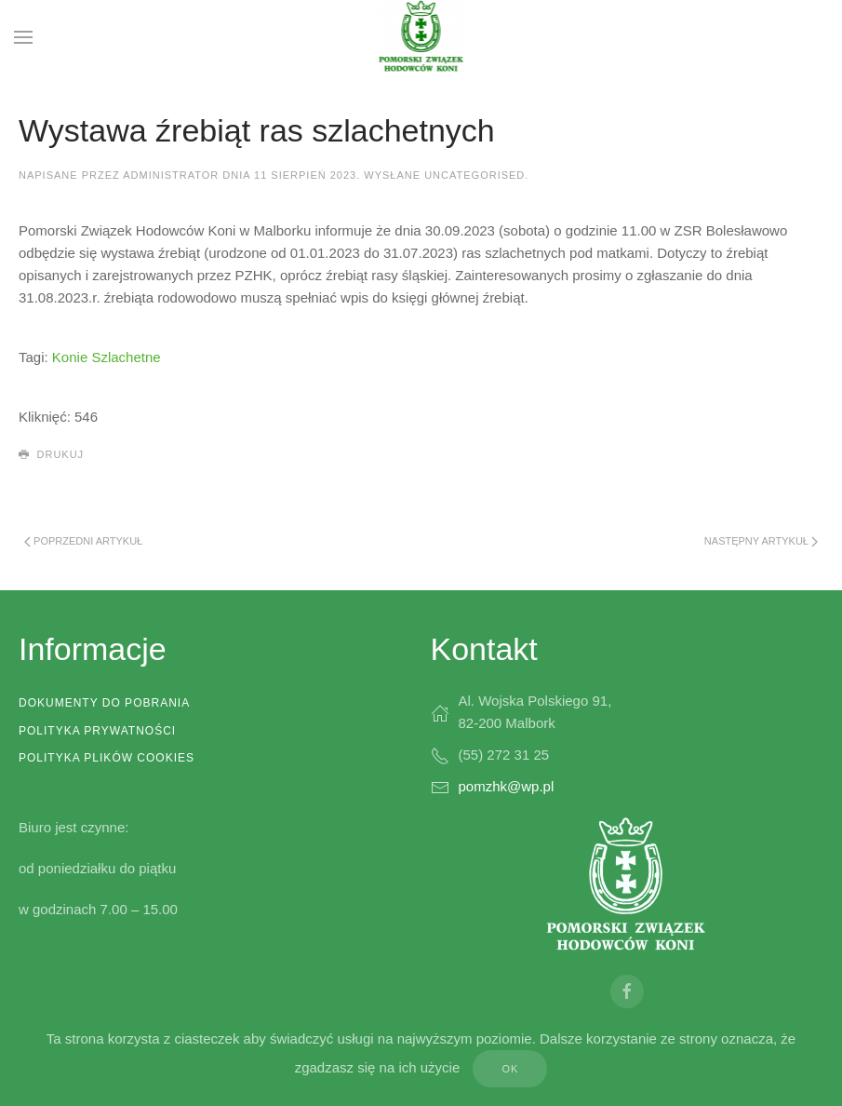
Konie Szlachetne (106, 357)
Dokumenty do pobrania (104, 702)
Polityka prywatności (97, 730)
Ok (509, 1068)
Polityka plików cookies (106, 757)
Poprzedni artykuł (83, 541)
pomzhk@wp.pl (507, 786)
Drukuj (51, 455)
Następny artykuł (761, 541)
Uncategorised (474, 175)
